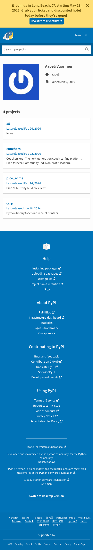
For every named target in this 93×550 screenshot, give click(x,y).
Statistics (46, 322)
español (26, 518)
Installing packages (45, 268)
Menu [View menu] (81, 35)
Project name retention (45, 284)
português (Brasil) (65, 518)
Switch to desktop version (46, 496)
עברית (84, 521)
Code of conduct (44, 411)
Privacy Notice (44, 416)
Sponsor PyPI (46, 372)
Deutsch (29, 521)
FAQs (46, 289)
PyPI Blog (45, 312)
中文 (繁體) (58, 521)
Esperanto (44, 525)
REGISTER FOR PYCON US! (45, 21)
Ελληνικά (17, 521)
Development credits (44, 377)
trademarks (24, 473)
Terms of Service (45, 400)
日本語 (49, 518)
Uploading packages (45, 273)
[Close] (87, 5)
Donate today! (46, 462)
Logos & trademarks (46, 328)
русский (72, 521)
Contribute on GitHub (45, 361)
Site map (46, 484)
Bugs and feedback (46, 356)
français (38, 518)
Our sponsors (46, 333)
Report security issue (46, 405)
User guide (45, 278)
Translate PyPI (45, 367)
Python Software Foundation (55, 473)
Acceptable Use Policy (45, 421)
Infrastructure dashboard (45, 317)
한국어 (56, 525)
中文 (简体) (43, 521)
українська (84, 518)
